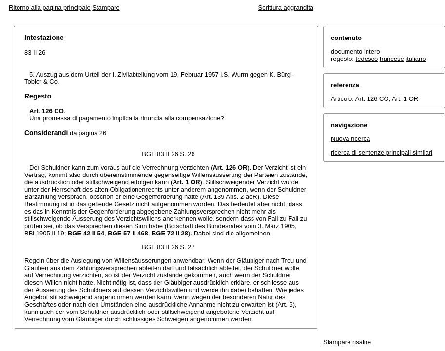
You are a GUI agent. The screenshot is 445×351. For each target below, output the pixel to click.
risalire (361, 342)
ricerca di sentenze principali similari (381, 152)
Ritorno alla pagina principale (50, 7)
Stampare (105, 7)
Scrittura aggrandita (285, 7)
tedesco (367, 58)
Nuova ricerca (350, 138)
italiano (416, 58)
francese (392, 58)
